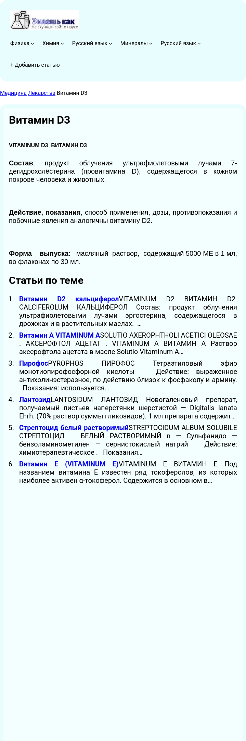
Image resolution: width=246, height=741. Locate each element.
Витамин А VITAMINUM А (59, 335)
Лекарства (41, 93)
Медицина (13, 93)
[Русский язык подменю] (110, 43)
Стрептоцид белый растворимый (74, 428)
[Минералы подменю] (151, 43)
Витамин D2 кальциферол (69, 299)
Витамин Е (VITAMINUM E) (69, 464)
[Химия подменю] (62, 43)
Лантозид (35, 399)
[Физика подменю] (32, 43)
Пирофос (33, 363)
